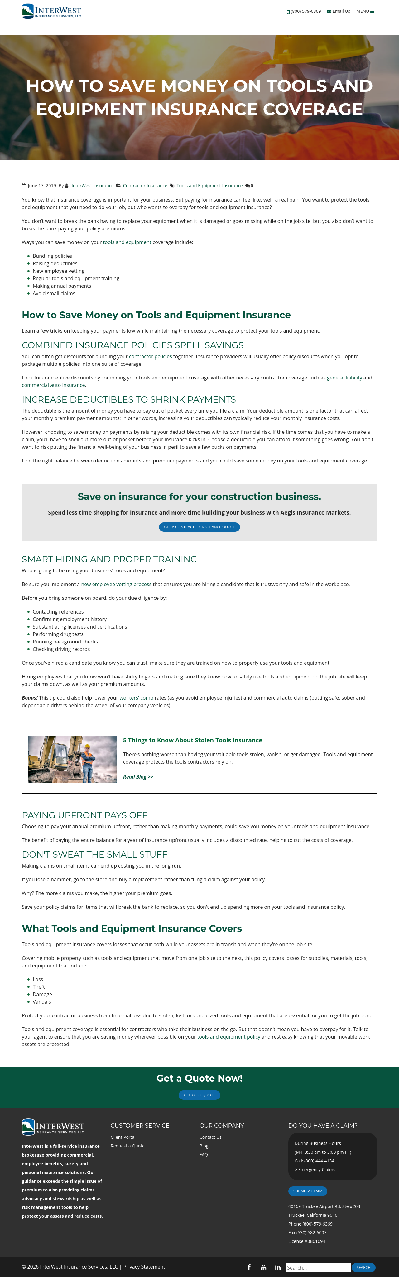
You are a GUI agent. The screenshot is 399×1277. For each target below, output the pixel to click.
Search (364, 1267)
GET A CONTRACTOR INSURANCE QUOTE (199, 527)
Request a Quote (128, 1146)
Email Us (338, 11)
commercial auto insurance (53, 385)
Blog (204, 1146)
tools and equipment (127, 242)
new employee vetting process (116, 584)
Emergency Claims (316, 1169)
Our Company (222, 1125)
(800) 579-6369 (306, 11)
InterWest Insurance (92, 185)
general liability (344, 377)
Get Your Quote (199, 1095)
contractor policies (150, 356)
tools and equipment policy (228, 1036)
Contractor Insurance (145, 185)
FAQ (204, 1154)
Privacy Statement (144, 1266)
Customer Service (140, 1125)
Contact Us (211, 1137)
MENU (365, 11)
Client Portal (123, 1137)
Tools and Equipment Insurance (209, 185)
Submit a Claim (307, 1191)
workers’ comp (136, 697)
